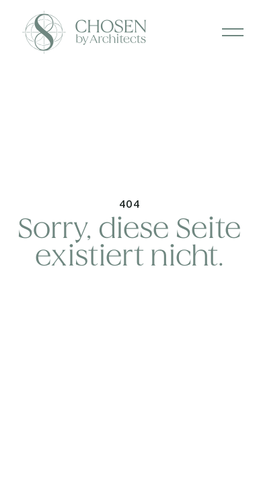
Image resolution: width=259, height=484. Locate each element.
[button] (233, 32)
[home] (18, 32)
